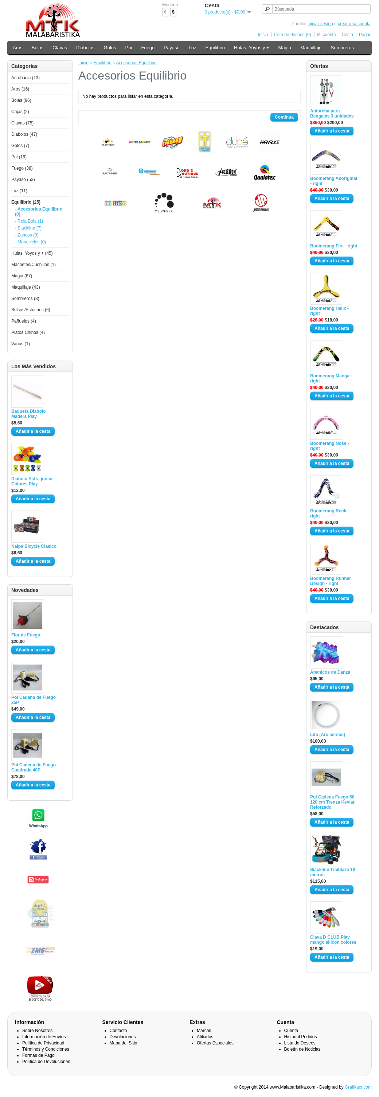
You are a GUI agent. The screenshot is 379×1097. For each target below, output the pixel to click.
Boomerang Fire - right (333, 246)
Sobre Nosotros (37, 1030)
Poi (128, 47)
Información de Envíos (44, 1036)
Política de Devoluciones (46, 1061)
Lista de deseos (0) (292, 34)
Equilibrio (215, 47)
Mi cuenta (326, 34)
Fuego (148, 47)
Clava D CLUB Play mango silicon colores (333, 940)
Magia (284, 47)
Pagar (365, 34)
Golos (110, 47)
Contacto (118, 1030)
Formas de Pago (38, 1055)
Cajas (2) (20, 111)
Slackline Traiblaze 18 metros (332, 872)
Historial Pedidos (300, 1036)
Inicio (263, 34)
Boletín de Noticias (302, 1049)
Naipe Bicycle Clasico (33, 546)
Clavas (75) (22, 123)
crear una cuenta (354, 23)
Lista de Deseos (300, 1043)
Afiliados (205, 1036)
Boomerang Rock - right (329, 513)
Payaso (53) (23, 179)
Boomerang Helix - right (329, 311)
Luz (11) (19, 190)
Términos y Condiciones (45, 1049)
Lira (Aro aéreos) (327, 734)
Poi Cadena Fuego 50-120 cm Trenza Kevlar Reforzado (333, 802)
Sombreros (342, 47)
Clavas (59, 47)
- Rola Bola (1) (29, 221)
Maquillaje (311, 47)
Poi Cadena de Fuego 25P (33, 700)
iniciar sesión (320, 23)
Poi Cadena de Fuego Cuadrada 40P (33, 767)
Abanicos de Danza (330, 672)
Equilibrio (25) (25, 202)
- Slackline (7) (28, 228)
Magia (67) (21, 275)
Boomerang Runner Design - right (330, 581)
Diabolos (85, 47)
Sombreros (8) (25, 298)
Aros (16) (20, 89)
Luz (192, 47)
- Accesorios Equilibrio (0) (38, 212)
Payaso (171, 47)
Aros (18, 47)
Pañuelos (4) (23, 321)
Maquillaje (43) (25, 287)
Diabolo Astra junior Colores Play (32, 481)
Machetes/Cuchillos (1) (33, 264)
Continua (284, 117)
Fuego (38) (22, 168)
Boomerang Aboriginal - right (333, 181)
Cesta (347, 34)
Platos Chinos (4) (28, 332)
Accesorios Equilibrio (136, 62)
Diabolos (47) (24, 134)
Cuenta (291, 1030)
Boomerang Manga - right (331, 378)
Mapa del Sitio (123, 1043)
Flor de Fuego (25, 635)
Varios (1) (20, 343)
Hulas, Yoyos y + (251, 47)
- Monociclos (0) (30, 242)
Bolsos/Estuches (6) (30, 309)
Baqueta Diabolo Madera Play (28, 414)
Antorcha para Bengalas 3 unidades (331, 113)
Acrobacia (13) (25, 77)
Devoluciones (123, 1036)
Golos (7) (20, 145)
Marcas (204, 1030)
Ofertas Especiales (215, 1043)
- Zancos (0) (27, 235)
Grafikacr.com (358, 1087)
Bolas (38, 47)
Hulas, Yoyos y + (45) (32, 253)
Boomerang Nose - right (329, 446)
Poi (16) (19, 156)
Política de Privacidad (43, 1043)
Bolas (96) (21, 100)
